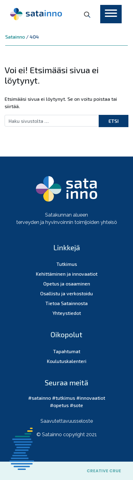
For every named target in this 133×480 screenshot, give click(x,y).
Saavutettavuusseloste (66, 421)
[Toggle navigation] (111, 14)
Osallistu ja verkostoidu (66, 293)
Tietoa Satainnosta (66, 303)
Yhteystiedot (66, 313)
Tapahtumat (66, 351)
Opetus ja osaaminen (66, 283)
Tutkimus (66, 264)
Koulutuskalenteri (66, 361)
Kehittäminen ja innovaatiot (66, 274)
